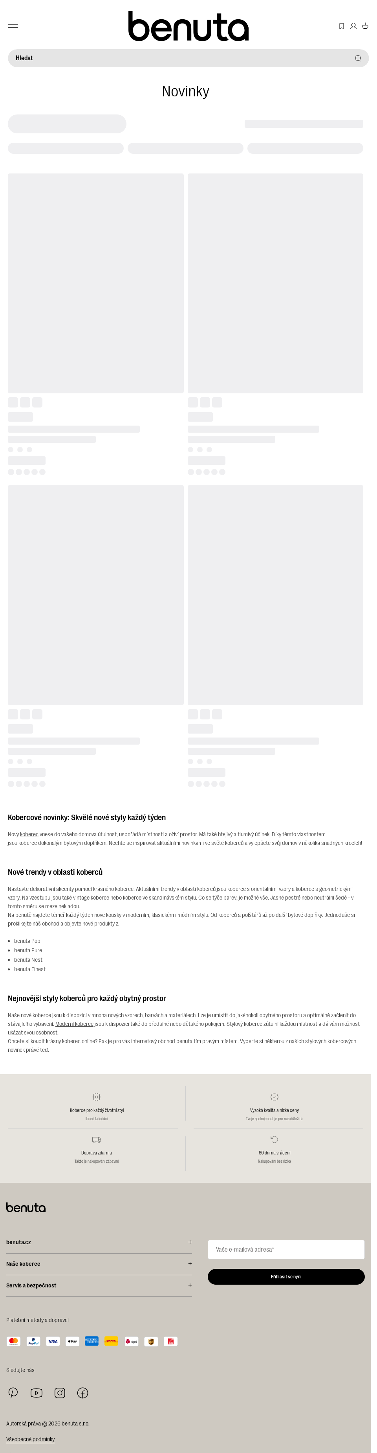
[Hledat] (188, 58)
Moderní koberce (74, 1024)
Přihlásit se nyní (286, 1277)
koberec (29, 834)
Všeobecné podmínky (30, 1439)
